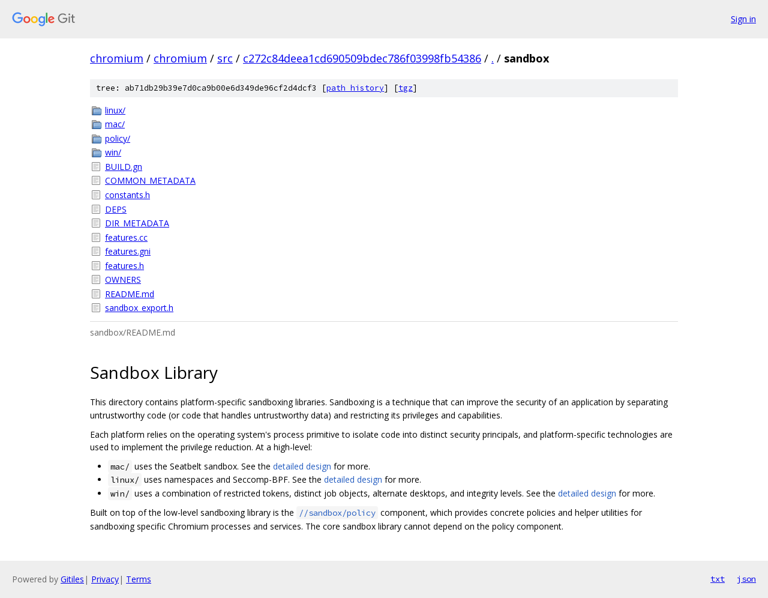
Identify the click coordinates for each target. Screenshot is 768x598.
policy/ (117, 138)
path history (355, 88)
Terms (138, 579)
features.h (124, 265)
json (746, 578)
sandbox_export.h (139, 307)
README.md (129, 294)
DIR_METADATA (137, 223)
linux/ (115, 110)
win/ (113, 152)
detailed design (302, 466)
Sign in (743, 19)
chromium (116, 58)
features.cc (126, 237)
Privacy (105, 579)
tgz (405, 88)
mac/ (115, 124)
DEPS (116, 209)
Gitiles (72, 579)
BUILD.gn (123, 166)
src (225, 58)
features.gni (128, 251)
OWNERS (123, 279)
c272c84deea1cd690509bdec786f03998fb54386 (362, 58)
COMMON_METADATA (150, 180)
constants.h (127, 195)
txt (717, 578)
